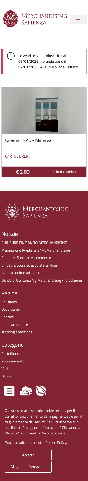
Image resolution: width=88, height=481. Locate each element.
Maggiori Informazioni (28, 466)
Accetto (28, 455)
